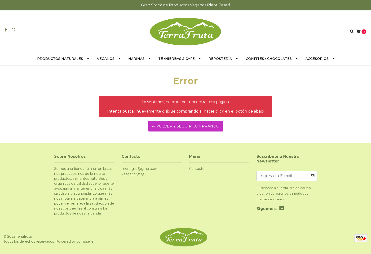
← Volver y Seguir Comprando (186, 126)
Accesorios (317, 59)
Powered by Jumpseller (75, 241)
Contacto (196, 168)
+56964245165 (133, 175)
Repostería (220, 59)
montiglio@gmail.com (140, 168)
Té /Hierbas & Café (176, 59)
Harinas (136, 59)
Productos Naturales (60, 59)
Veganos (106, 59)
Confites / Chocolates (269, 59)
